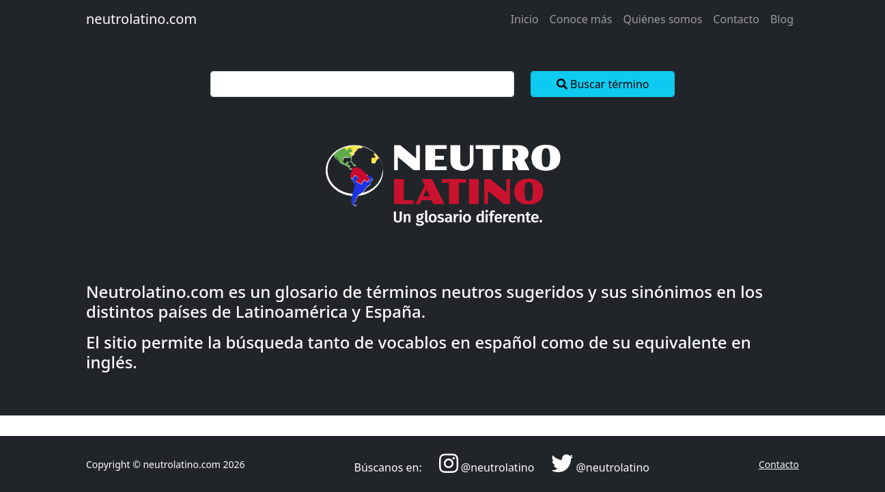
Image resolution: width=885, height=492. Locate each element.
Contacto (736, 19)
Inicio (525, 19)
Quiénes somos (662, 19)
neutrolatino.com (141, 19)
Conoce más (581, 19)
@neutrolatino (498, 467)
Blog (781, 19)
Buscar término (603, 84)
